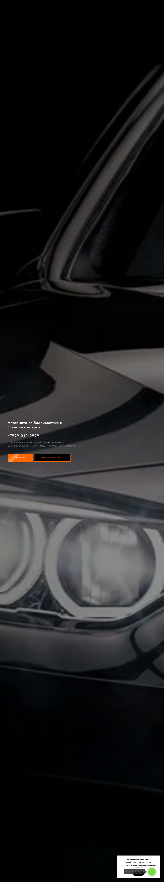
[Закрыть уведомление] (158, 857)
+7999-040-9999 (23, 435)
